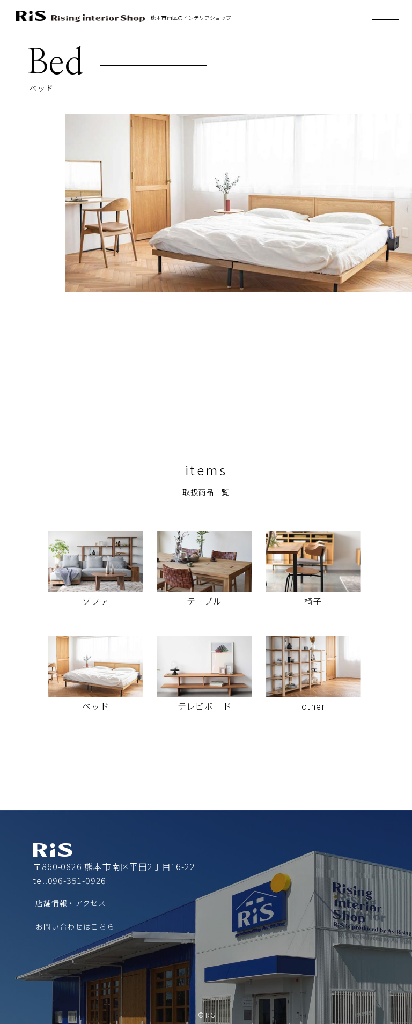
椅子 (313, 600)
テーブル (204, 600)
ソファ (95, 600)
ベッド (95, 705)
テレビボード (205, 705)
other (313, 705)
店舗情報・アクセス (70, 902)
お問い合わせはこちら (74, 925)
